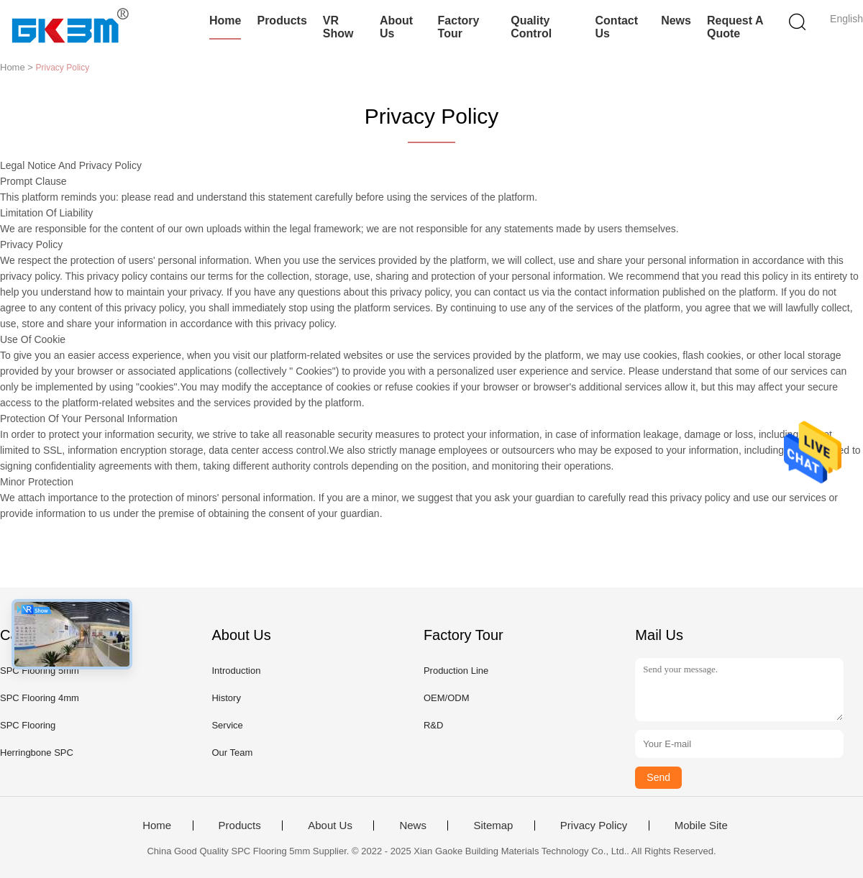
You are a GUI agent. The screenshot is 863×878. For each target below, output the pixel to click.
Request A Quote (735, 27)
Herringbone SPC (36, 752)
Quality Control (531, 27)
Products (281, 20)
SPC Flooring (27, 725)
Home (225, 20)
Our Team (231, 752)
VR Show (338, 27)
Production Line (456, 670)
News (676, 20)
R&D (433, 725)
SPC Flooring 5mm (39, 670)
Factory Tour (459, 27)
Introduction (235, 670)
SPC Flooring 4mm (39, 697)
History (225, 697)
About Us (396, 27)
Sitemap (493, 825)
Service (226, 725)
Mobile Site (701, 825)
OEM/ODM (447, 697)
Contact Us (617, 27)
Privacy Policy (593, 825)
